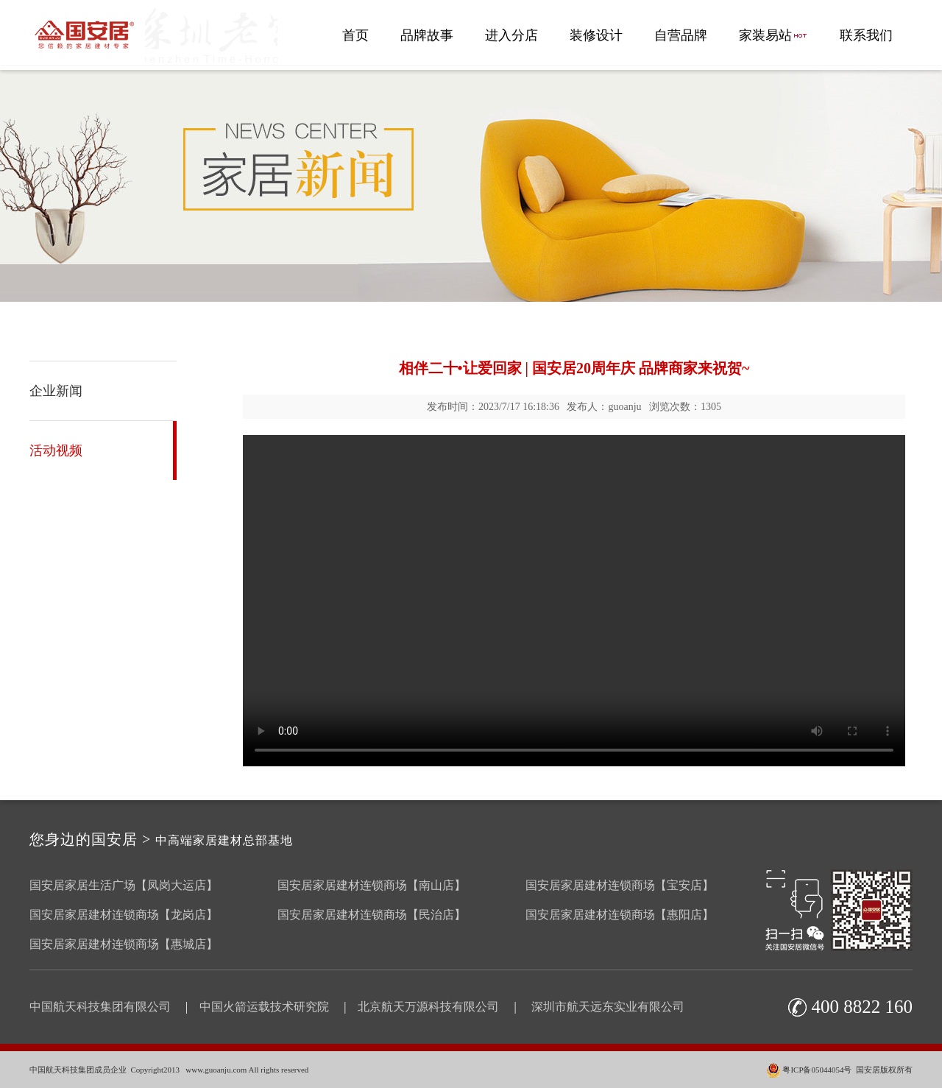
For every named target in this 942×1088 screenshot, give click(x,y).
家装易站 (773, 35)
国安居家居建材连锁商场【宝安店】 (619, 885)
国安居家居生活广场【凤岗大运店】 (123, 885)
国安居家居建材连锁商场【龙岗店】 (123, 914)
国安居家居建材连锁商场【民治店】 (371, 914)
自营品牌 (680, 35)
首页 (355, 35)
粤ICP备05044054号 (816, 1069)
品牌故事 (426, 35)
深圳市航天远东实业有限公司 (607, 1006)
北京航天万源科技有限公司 (428, 1006)
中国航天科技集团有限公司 (100, 1006)
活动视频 (55, 450)
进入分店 (511, 35)
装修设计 (596, 35)
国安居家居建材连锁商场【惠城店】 (123, 944)
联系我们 (866, 35)
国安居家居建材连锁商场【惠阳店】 (619, 914)
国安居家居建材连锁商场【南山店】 (371, 885)
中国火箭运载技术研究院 (264, 1006)
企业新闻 (55, 391)
